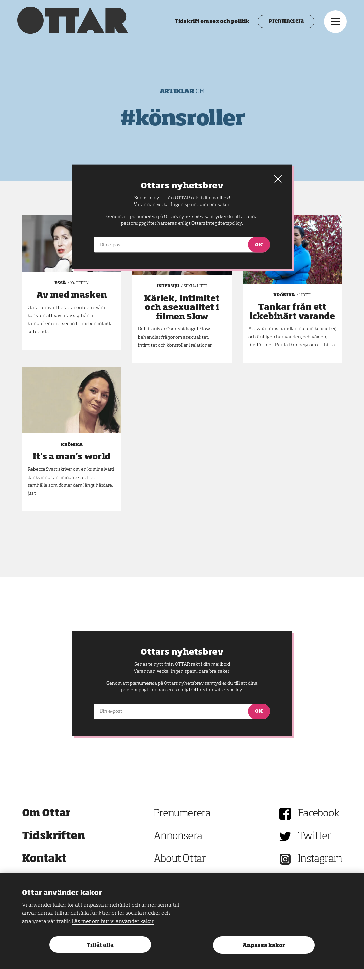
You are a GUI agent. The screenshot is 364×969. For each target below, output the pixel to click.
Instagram (320, 859)
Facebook (318, 814)
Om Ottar (46, 814)
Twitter (314, 836)
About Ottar (180, 859)
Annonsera (178, 836)
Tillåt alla (100, 945)
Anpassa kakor (264, 945)
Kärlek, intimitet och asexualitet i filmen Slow (182, 308)
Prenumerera (281, 23)
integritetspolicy (224, 690)
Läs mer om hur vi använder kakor (113, 921)
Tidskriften (53, 836)
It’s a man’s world (71, 457)
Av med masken (71, 295)
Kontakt (44, 859)
